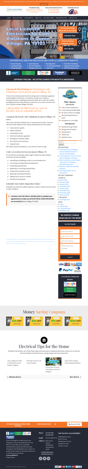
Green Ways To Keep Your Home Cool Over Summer (53, 369)
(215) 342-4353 (37, 108)
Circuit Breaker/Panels (53, 66)
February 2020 (64, 195)
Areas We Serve (18, 18)
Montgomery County (64, 441)
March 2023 (63, 180)
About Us (38, 18)
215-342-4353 (54, 10)
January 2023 (64, 184)
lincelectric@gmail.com (51, 438)
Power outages (8, 239)
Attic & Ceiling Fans (35, 66)
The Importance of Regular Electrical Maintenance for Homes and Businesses (68, 151)
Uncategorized (64, 199)
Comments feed (64, 208)
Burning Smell (50, 64)
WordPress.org (64, 211)
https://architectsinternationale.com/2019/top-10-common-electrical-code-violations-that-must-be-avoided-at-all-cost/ (27, 241)
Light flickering (33, 239)
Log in (61, 204)
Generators (50, 68)
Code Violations (34, 64)
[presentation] (13, 377)
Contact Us (73, 18)
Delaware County (63, 443)
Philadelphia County (64, 437)
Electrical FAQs (48, 18)
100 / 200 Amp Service (20, 239)
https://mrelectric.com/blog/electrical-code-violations (19, 243)
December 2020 (64, 193)
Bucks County (62, 439)
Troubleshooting (16, 66)
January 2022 (64, 188)
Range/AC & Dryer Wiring (71, 66)
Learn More (44, 4)
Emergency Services (35, 68)
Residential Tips (61, 18)
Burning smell (29, 239)
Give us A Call (74, 424)
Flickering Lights (16, 68)
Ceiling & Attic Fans (49, 239)
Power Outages (16, 64)
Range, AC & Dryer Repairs (42, 239)
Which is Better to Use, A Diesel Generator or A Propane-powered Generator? (69, 162)
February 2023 (64, 182)
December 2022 (64, 186)
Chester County (63, 446)
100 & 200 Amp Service (71, 68)
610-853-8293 (54, 12)
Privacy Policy (10, 457)
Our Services (28, 18)
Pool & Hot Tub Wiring (71, 64)
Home (9, 18)
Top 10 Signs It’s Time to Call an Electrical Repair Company (70, 157)
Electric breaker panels (14, 239)
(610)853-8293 (13, 110)
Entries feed (63, 206)
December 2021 (64, 191)
